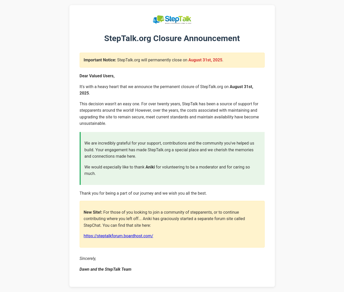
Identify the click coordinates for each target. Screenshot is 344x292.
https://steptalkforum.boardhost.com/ (118, 235)
